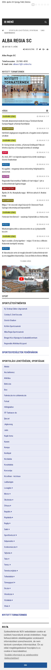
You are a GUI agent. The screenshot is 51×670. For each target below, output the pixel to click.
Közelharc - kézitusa (12, 476)
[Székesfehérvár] (27, 12)
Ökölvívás (8, 500)
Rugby (6, 523)
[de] (42, 4)
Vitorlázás (8, 594)
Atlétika (7, 378)
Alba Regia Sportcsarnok (14, 332)
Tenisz (6, 564)
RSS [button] (4, 627)
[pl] (39, 4)
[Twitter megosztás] (40, 49)
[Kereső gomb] (45, 22)
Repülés (7, 511)
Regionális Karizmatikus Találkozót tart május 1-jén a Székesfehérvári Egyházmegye (23, 182)
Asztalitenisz (9, 372)
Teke (6, 559)
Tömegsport (9, 582)
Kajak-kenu (8, 436)
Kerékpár (7, 453)
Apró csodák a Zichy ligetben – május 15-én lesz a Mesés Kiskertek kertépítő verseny (24, 242)
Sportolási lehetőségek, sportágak (23, 30)
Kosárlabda (8, 464)
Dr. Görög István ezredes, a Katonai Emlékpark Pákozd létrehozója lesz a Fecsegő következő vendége (23, 146)
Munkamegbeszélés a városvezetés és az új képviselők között (23, 230)
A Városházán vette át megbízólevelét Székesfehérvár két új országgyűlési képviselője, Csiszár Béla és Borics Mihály (25, 254)
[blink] (48, 4)
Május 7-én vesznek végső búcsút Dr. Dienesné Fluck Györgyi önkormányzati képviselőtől (22, 206)
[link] (25, 90)
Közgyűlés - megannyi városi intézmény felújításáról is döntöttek (23, 170)
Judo (6, 430)
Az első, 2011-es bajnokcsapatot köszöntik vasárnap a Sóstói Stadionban (23, 158)
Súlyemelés (8, 541)
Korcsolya (8, 470)
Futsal (6, 401)
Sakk (42, 30)
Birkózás (7, 384)
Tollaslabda (8, 576)
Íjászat (7, 418)
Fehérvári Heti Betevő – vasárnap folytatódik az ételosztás (25, 217)
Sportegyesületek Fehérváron (20, 352)
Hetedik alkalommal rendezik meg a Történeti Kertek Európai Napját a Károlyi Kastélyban (22, 122)
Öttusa (7, 505)
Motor (6, 494)
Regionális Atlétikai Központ (15, 343)
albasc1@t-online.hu (22, 64)
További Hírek (25, 261)
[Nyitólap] (3, 30)
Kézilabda (8, 459)
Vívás (6, 606)
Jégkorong (8, 424)
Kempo (7, 447)
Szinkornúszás (10, 547)
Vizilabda (7, 600)
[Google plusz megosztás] (44, 49)
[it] (45, 4)
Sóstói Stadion (10, 320)
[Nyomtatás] (47, 49)
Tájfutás (7, 553)
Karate (6, 441)
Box (5, 390)
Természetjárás (10, 570)
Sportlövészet (9, 535)
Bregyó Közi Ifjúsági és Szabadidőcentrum (20, 338)
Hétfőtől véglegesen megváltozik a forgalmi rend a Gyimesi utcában (25, 134)
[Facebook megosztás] (36, 49)
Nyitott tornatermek (14, 614)
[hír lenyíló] (47, 111)
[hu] (33, 4)
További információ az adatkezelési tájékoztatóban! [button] (21, 656)
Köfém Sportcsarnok (12, 326)
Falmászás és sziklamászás (15, 395)
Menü (9, 22)
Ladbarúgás (8, 482)
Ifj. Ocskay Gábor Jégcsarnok (15, 309)
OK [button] (25, 665)
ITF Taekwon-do (10, 413)
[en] (36, 4)
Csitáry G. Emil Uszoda (13, 314)
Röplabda (8, 517)
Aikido (6, 366)
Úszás (6, 588)
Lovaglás (7, 488)
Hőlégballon (9, 407)
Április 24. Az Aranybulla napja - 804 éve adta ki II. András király (24, 194)
